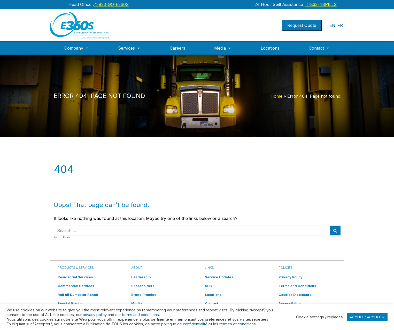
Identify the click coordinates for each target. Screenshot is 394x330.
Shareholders (142, 286)
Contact (319, 48)
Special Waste (70, 303)
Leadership (141, 277)
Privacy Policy (291, 277)
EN (332, 25)
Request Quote (301, 25)
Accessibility (290, 303)
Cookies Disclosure (295, 295)
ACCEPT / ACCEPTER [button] (367, 317)
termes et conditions (237, 324)
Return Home (62, 237)
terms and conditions (140, 314)
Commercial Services (76, 286)
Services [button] (129, 48)
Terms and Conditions (297, 286)
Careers (177, 48)
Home (276, 96)
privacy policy (95, 314)
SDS (208, 286)
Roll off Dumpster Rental (78, 295)
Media (222, 48)
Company (76, 48)
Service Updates (219, 277)
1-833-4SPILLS (321, 4)
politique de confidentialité (184, 324)
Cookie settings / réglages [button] (319, 317)
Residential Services (75, 277)
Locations (270, 48)
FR (340, 25)
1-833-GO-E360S (111, 4)
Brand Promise (143, 295)
